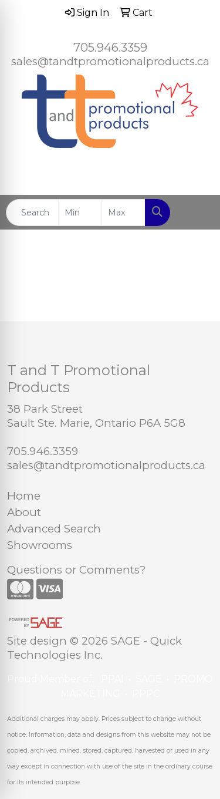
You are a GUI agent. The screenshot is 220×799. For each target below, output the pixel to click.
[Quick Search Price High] (123, 212)
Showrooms (39, 545)
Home (23, 496)
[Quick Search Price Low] (80, 212)
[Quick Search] (32, 212)
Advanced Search (54, 528)
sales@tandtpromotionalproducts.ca (110, 61)
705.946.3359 (110, 48)
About (24, 512)
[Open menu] (196, 212)
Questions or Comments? (76, 570)
